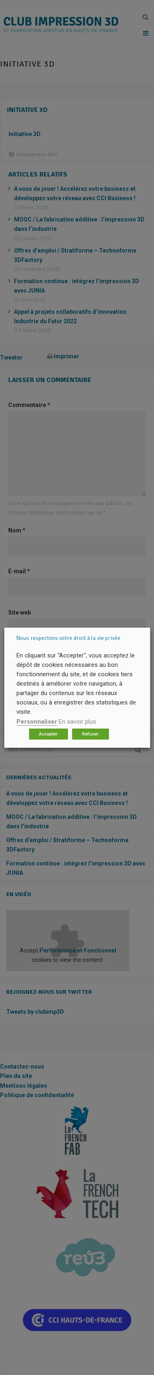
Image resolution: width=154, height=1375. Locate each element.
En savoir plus (77, 721)
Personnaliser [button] (36, 721)
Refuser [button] (90, 734)
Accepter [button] (48, 734)
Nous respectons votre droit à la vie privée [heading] (68, 637)
